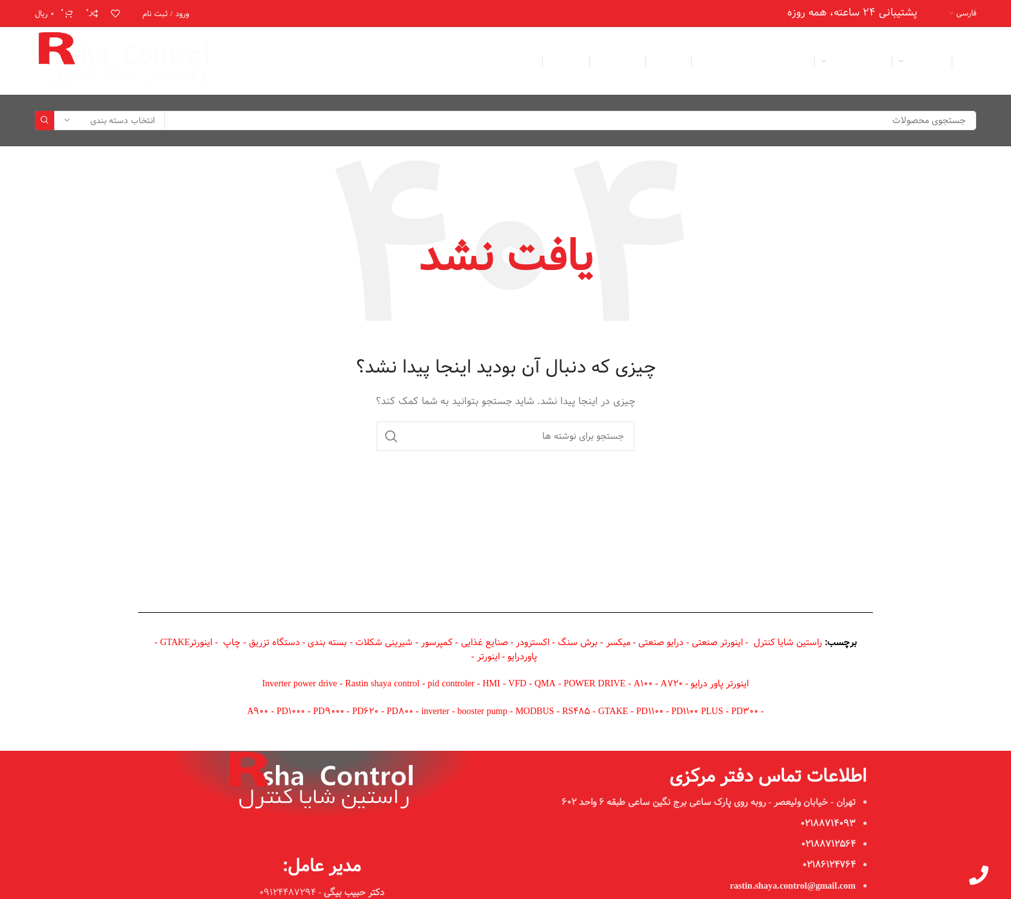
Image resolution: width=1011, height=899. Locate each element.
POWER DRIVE (594, 683)
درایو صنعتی (660, 642)
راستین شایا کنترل (788, 642)
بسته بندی (327, 642)
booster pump (482, 711)
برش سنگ (578, 642)
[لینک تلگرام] (235, 61)
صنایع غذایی (484, 642)
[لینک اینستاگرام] (272, 61)
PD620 (365, 711)
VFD (517, 683)
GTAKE (613, 711)
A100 (643, 683)
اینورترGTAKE (186, 642)
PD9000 (328, 711)
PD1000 (291, 711)
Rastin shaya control (382, 683)
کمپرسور (437, 642)
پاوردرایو (522, 656)
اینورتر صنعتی (717, 642)
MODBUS (534, 711)
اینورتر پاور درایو (720, 683)
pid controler (450, 683)
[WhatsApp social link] (254, 61)
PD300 (744, 711)
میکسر (618, 642)
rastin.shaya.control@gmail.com (793, 886)
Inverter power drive (299, 683)
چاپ (231, 642)
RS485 (576, 711)
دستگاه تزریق (274, 642)
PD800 (400, 711)
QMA (545, 683)
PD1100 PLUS (698, 711)
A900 (257, 711)
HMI (491, 683)
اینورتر (488, 656)
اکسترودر (532, 642)
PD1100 (649, 711)
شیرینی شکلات (384, 642)
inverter (435, 711)
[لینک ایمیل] (290, 61)
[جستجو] (505, 120)
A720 (672, 683)
